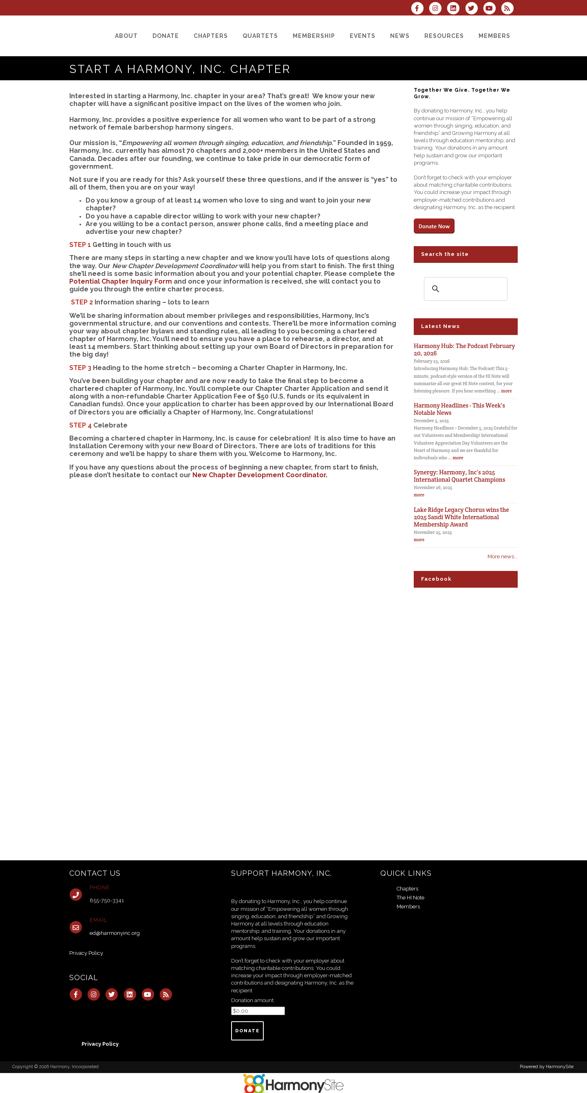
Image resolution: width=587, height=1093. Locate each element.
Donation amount (252, 1000)
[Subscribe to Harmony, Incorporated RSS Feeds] (509, 9)
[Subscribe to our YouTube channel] (492, 9)
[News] (400, 35)
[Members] (494, 35)
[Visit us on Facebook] (420, 9)
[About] (126, 35)
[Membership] (313, 35)
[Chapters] (210, 35)
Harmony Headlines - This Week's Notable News (459, 408)
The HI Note (410, 898)
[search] (464, 289)
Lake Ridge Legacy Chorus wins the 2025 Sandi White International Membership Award (461, 517)
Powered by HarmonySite (547, 1066)
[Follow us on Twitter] (474, 9)
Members (408, 906)
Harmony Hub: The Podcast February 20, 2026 (464, 349)
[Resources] (444, 35)
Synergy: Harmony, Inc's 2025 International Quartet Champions (459, 475)
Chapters (407, 889)
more (506, 391)
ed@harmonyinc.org (115, 933)
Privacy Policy (86, 953)
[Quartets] (260, 35)
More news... (503, 556)
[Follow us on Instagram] (438, 9)
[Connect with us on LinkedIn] (456, 9)
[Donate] (165, 35)
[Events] (362, 35)
